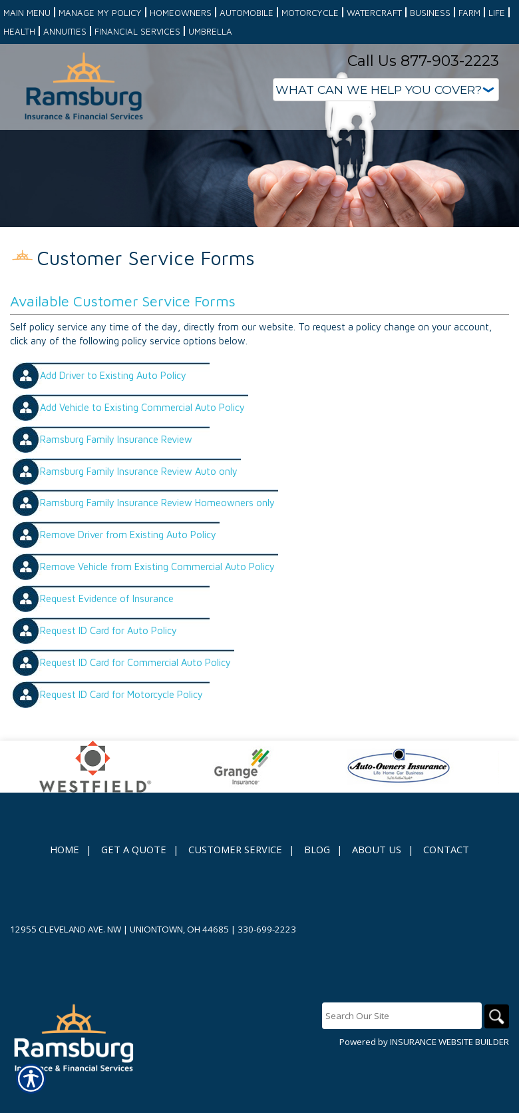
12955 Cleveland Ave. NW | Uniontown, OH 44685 (119, 965)
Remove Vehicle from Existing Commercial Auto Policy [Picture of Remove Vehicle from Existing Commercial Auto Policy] (157, 605)
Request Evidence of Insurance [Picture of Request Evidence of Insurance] (107, 637)
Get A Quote (133, 885)
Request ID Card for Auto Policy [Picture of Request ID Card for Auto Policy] (108, 669)
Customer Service (235, 885)
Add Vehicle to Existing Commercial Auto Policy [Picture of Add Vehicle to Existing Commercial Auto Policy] (142, 446)
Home (64, 885)
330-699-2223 (267, 965)
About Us (376, 885)
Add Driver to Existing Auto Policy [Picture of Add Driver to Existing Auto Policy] (113, 414)
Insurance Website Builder (449, 1078)
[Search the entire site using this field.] (399, 1051)
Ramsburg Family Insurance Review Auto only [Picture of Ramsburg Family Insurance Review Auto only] (139, 510)
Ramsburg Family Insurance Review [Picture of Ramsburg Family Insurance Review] (116, 478)
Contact (446, 885)
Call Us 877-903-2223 (423, 61)
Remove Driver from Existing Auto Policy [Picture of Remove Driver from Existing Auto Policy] (128, 573)
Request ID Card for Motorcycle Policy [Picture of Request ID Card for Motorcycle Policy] (121, 733)
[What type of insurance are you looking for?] (386, 89)
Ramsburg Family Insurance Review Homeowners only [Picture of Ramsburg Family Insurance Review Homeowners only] (157, 542)
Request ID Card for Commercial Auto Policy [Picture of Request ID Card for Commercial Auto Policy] (135, 701)
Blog (317, 885)
